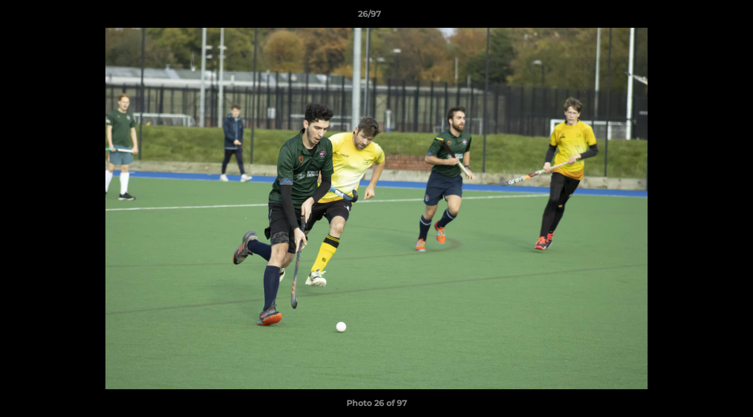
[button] (704, 17)
